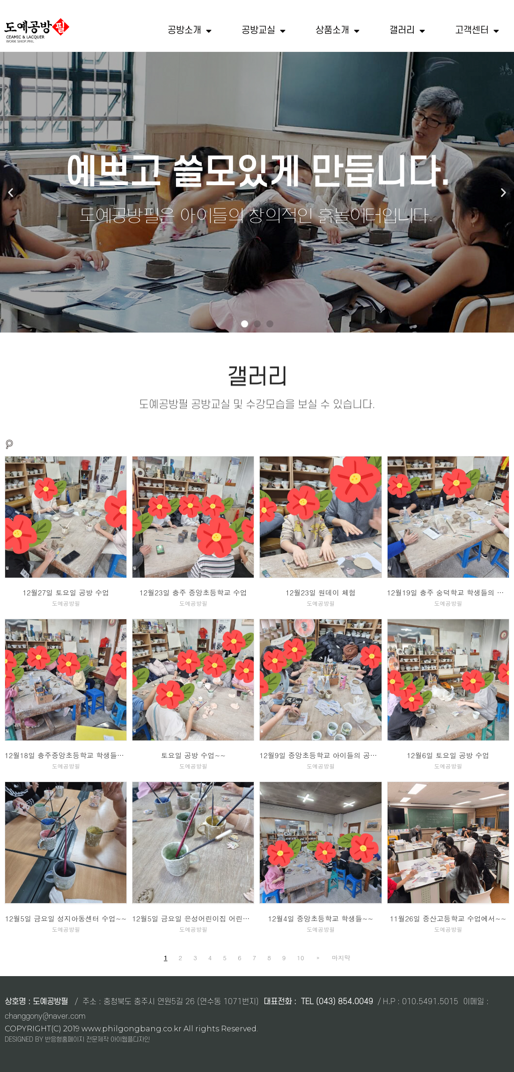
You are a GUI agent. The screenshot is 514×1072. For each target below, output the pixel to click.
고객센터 (477, 31)
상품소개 (338, 31)
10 (301, 957)
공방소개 (190, 31)
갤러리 (407, 31)
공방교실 (264, 31)
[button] (244, 323)
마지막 (340, 957)
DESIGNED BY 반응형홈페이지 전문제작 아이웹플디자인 (77, 1039)
